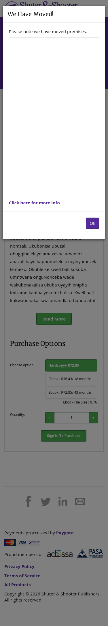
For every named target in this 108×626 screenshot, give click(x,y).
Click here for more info (34, 202)
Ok (92, 223)
